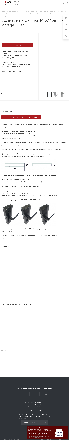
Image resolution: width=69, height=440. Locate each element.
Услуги (38, 385)
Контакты (48, 388)
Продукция (26, 385)
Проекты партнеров (53, 385)
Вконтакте (23, 394)
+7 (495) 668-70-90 (34, 403)
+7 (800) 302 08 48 (34, 405)
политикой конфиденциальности (38, 436)
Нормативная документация (28, 388)
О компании (13, 385)
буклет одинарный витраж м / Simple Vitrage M (21, 117)
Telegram (28, 394)
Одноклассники (37, 394)
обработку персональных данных (36, 435)
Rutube (46, 394)
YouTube (32, 394)
